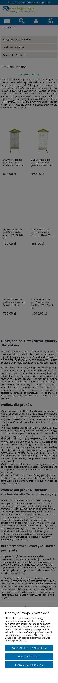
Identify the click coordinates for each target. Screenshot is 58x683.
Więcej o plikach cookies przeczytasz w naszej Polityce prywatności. (28, 639)
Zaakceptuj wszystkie (29, 664)
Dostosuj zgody (29, 656)
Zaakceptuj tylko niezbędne (29, 648)
